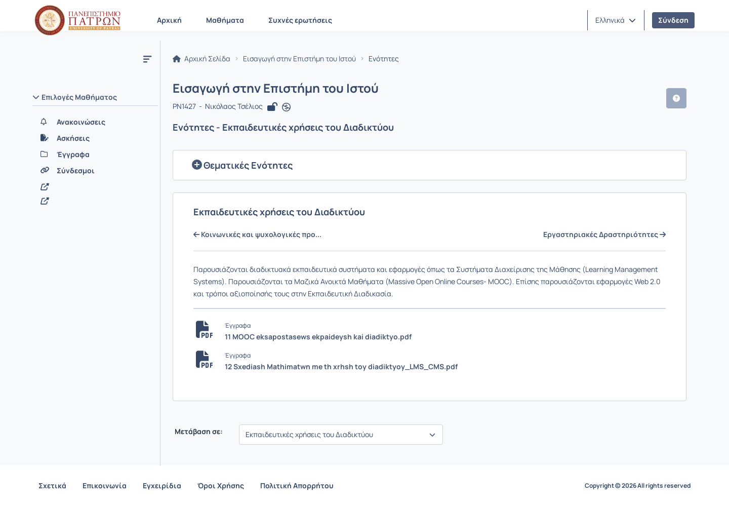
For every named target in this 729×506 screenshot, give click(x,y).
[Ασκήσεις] (95, 138)
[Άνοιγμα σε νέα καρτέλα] (286, 107)
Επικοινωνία (105, 485)
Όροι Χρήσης (220, 485)
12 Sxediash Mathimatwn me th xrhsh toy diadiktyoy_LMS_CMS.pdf (341, 366)
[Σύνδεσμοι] (95, 171)
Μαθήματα (225, 20)
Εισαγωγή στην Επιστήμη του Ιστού (299, 59)
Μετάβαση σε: (198, 431)
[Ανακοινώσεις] (95, 122)
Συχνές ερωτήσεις (300, 20)
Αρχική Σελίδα (201, 59)
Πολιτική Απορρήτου (297, 485)
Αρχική (169, 20)
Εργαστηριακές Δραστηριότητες (604, 234)
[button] (615, 20)
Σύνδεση (673, 20)
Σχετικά (52, 485)
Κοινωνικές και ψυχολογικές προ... (257, 234)
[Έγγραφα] (95, 154)
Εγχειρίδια (162, 485)
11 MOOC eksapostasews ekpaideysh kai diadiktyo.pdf (318, 336)
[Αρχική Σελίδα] (77, 20)
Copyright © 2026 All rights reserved (638, 486)
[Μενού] (147, 59)
